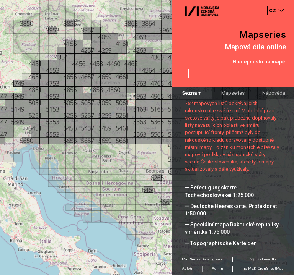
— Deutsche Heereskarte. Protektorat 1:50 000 (231, 210)
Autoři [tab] (187, 268)
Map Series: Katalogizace (202, 259)
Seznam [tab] (192, 93)
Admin (217, 268)
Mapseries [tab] (233, 93)
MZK (252, 268)
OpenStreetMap (270, 268)
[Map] (147, 137)
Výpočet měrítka (263, 259)
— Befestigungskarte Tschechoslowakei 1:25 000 (219, 191)
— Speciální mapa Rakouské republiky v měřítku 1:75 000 (232, 228)
